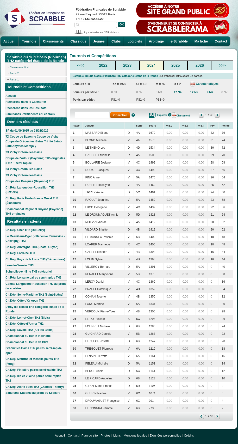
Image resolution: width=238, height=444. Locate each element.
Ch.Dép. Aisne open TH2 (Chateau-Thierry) (35, 387)
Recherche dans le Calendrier (26, 101)
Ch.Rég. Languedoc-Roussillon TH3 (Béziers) (30, 190)
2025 (175, 65)
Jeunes (99, 41)
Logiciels (134, 41)
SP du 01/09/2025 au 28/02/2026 (27, 130)
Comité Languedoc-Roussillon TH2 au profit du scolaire (36, 286)
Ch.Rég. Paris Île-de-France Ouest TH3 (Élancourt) (32, 201)
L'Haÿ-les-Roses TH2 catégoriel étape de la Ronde (35, 309)
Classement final (19, 67)
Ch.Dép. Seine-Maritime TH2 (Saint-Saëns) (34, 294)
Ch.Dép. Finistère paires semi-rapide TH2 (34, 369)
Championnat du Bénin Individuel (28, 336)
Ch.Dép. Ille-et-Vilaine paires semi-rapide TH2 (33, 378)
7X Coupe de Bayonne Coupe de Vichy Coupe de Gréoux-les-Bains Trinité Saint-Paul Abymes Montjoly (34, 141)
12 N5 (194, 92)
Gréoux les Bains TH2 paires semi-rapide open (34, 351)
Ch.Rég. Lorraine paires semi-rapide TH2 (33, 277)
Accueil (9, 41)
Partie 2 (14, 73)
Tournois (29, 41)
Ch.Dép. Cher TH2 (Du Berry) (25, 230)
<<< (80, 65)
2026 (199, 65)
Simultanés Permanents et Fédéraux (30, 114)
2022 (103, 65)
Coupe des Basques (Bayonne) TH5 (30, 181)
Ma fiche (201, 41)
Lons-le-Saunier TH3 (20, 265)
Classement (183, 115)
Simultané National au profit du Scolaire (33, 393)
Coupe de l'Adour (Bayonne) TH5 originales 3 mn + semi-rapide (35, 161)
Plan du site (89, 435)
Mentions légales (135, 435)
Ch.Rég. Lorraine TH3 (20, 253)
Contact (221, 41)
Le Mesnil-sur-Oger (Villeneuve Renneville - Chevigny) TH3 (35, 239)
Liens (117, 435)
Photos (105, 435)
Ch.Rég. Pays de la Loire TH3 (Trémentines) (35, 259)
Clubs (116, 41)
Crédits (189, 435)
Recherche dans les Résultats (26, 108)
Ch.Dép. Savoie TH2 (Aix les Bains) (29, 330)
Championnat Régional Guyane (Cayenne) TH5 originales (34, 211)
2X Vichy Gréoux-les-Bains (24, 152)
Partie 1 (14, 79)
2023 (127, 65)
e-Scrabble (179, 41)
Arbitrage (156, 41)
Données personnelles (165, 435)
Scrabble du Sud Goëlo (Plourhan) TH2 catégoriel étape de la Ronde (115, 75)
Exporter (162, 115)
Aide (133, 115)
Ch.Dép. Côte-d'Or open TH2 (25, 300)
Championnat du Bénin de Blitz (27, 342)
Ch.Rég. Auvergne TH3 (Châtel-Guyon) (32, 247)
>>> (222, 65)
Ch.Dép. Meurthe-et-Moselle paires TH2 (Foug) (32, 361)
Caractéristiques (207, 83)
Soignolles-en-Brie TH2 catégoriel (29, 271)
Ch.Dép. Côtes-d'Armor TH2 (25, 323)
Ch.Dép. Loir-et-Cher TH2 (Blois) (28, 317)
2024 (151, 65)
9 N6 (210, 92)
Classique (78, 41)
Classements (53, 41)
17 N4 (178, 92)
